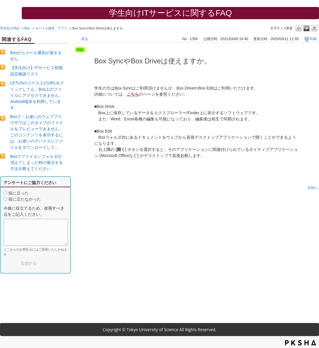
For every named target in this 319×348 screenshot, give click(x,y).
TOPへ (312, 188)
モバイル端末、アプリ (51, 28)
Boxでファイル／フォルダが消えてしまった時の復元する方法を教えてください (36, 162)
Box (27, 28)
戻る (84, 39)
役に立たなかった (24, 199)
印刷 (313, 39)
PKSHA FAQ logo (300, 343)
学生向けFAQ (9, 28)
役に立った (18, 193)
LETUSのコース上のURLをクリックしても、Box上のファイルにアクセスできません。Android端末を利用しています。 (37, 95)
